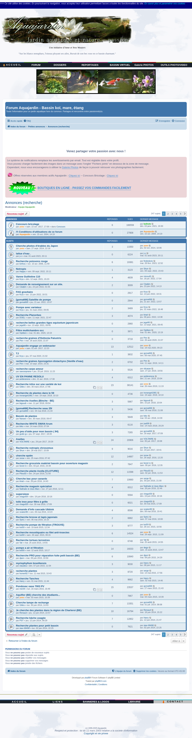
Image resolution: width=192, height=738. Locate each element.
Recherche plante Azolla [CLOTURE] (37, 471)
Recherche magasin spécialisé (34, 486)
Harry (146, 563)
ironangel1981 (26, 395)
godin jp (23, 434)
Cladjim (23, 287)
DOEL (22, 317)
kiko (145, 416)
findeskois (148, 261)
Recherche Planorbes (28, 315)
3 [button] (172, 213)
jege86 (23, 325)
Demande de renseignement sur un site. (39, 284)
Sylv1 (22, 519)
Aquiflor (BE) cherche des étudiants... (38, 594)
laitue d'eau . (23, 253)
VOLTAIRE (24, 442)
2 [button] (168, 213)
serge (146, 478)
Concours (60, 227)
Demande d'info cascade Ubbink (35, 509)
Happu (23, 271)
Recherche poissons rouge (32, 261)
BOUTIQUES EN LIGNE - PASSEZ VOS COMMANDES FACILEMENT (84, 188)
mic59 (22, 589)
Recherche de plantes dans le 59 (35, 393)
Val (21, 543)
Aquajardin (25, 234)
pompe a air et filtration (29, 547)
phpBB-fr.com (100, 681)
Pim (21, 340)
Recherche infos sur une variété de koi (38, 384)
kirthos (23, 264)
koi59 (22, 527)
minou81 (148, 276)
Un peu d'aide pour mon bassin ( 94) (37, 431)
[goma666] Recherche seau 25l (34, 408)
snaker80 (24, 512)
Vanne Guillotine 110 (28, 276)
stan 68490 (25, 628)
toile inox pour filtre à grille (32, 501)
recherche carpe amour (29, 368)
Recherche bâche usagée (31, 618)
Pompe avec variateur (28, 307)
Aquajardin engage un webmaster (36, 345)
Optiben (23, 333)
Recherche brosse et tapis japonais (36, 517)
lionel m (23, 466)
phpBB (87, 678)
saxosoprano (25, 371)
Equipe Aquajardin (26, 207)
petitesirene (25, 379)
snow (22, 458)
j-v (21, 256)
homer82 (24, 573)
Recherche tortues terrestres (33, 540)
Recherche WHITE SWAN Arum (34, 423)
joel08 (146, 423)
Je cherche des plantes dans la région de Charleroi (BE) (49, 610)
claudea (23, 566)
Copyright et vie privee (96, 733)
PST (21, 620)
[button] (185, 213)
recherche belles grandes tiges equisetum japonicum (47, 322)
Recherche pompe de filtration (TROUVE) (40, 524)
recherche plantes (26, 570)
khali (146, 315)
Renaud (23, 613)
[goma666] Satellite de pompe (33, 299)
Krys (22, 279)
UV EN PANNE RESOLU (30, 376)
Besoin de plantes (26, 416)
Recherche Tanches (27, 578)
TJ (17, 353)
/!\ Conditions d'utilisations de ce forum (39, 231)
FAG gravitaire (24, 292)
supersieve (22, 494)
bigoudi (23, 403)
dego (146, 547)
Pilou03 (23, 473)
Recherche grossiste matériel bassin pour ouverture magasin (52, 463)
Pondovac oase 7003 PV (30, 586)
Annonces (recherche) (23, 203)
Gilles (22, 387)
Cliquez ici (74, 175)
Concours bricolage (27, 224)
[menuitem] (27, 121)
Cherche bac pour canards (31, 478)
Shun (146, 268)
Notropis (21, 268)
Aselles (20, 439)
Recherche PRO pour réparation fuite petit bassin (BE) (48, 555)
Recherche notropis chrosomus (34, 448)
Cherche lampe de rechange (32, 602)
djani (22, 558)
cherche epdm (24, 455)
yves (22, 227)
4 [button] (176, 213)
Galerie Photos (70, 167)
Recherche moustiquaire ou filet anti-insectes (42, 532)
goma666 (24, 302)
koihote (147, 224)
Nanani (23, 418)
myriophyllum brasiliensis (31, 563)
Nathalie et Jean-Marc (30, 489)
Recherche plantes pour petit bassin (37, 625)
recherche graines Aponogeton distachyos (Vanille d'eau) (49, 361)
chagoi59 (24, 496)
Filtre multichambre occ (30, 330)
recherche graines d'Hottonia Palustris (38, 338)
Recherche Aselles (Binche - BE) (35, 400)
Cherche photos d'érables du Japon (37, 245)
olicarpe (147, 368)
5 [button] (180, 213)
